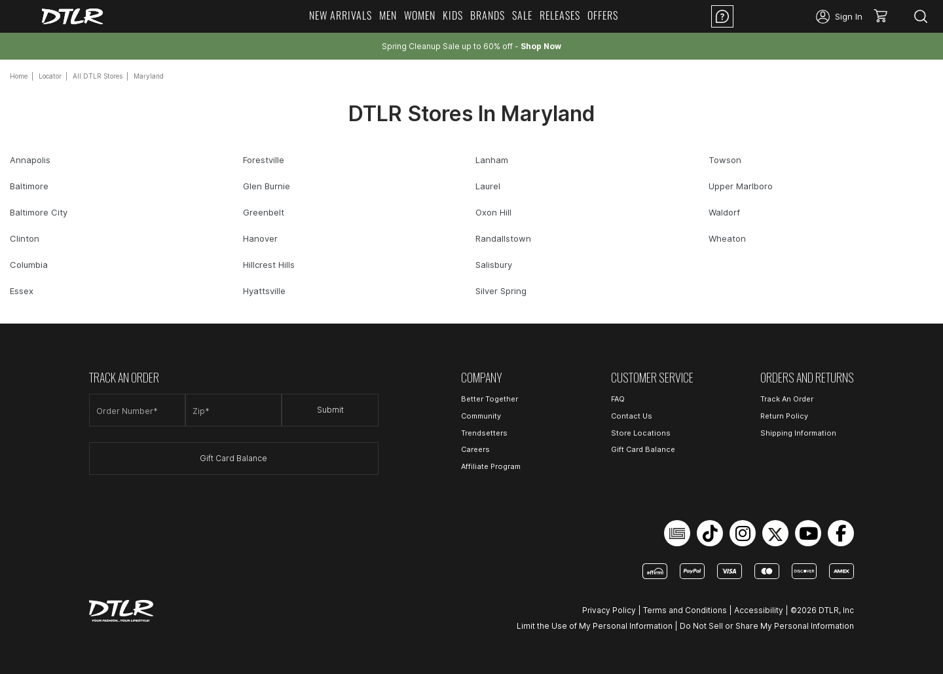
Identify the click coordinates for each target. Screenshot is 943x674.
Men (388, 15)
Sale (522, 15)
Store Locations (641, 433)
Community (481, 416)
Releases (560, 15)
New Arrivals (340, 15)
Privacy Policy (609, 610)
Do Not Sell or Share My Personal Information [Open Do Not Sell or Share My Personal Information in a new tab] (767, 626)
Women (419, 15)
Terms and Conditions (685, 610)
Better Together (489, 398)
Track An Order (786, 398)
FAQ (618, 398)
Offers (602, 15)
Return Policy (784, 416)
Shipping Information (798, 433)
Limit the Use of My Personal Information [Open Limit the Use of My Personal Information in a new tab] (595, 626)
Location (774, 16)
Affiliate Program (491, 466)
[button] (885, 16)
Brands (487, 15)
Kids (453, 15)
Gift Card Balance (233, 458)
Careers (475, 449)
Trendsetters (484, 433)
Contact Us (631, 416)
